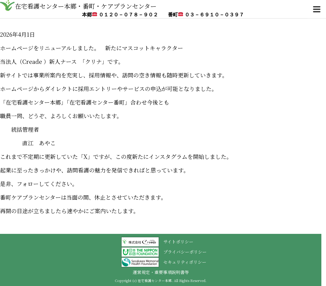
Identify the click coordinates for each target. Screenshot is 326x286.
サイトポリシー (178, 241)
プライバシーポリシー (185, 252)
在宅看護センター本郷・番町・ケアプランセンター (86, 6)
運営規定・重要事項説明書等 (161, 272)
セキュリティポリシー (184, 262)
